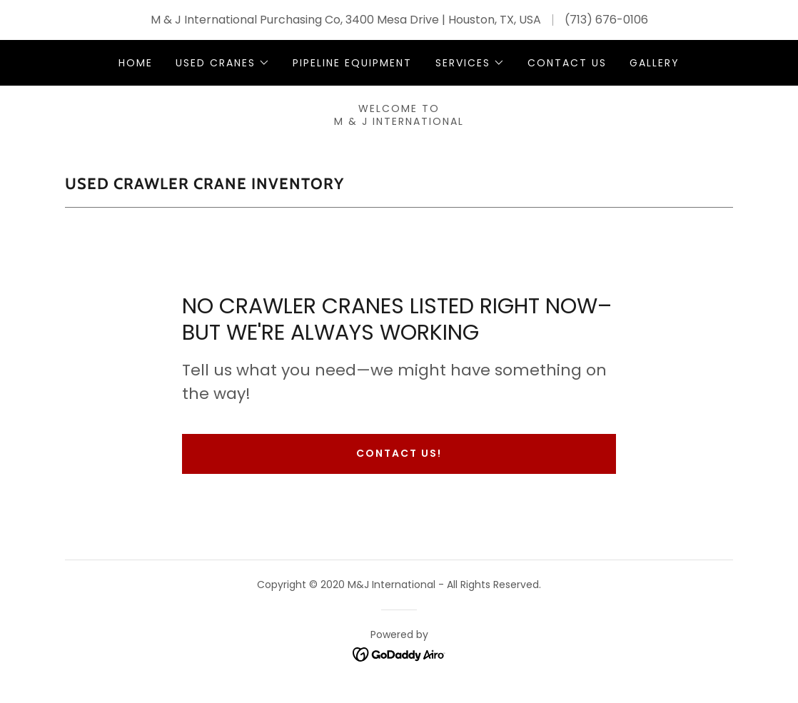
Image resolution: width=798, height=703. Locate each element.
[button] (223, 62)
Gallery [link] (655, 63)
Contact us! (399, 453)
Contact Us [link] (567, 63)
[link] (399, 654)
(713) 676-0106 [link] (606, 19)
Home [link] (135, 63)
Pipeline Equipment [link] (352, 63)
